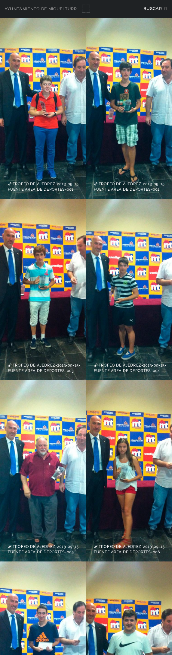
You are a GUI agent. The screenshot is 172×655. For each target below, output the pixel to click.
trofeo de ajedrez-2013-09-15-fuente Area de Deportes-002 (130, 187)
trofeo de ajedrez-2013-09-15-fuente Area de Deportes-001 (44, 187)
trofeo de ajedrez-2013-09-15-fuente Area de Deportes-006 (130, 549)
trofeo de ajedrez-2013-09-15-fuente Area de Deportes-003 (44, 368)
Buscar (152, 8)
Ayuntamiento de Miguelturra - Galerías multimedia (70, 9)
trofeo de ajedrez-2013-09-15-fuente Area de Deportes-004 (130, 368)
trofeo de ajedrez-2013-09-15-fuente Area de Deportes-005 (44, 549)
